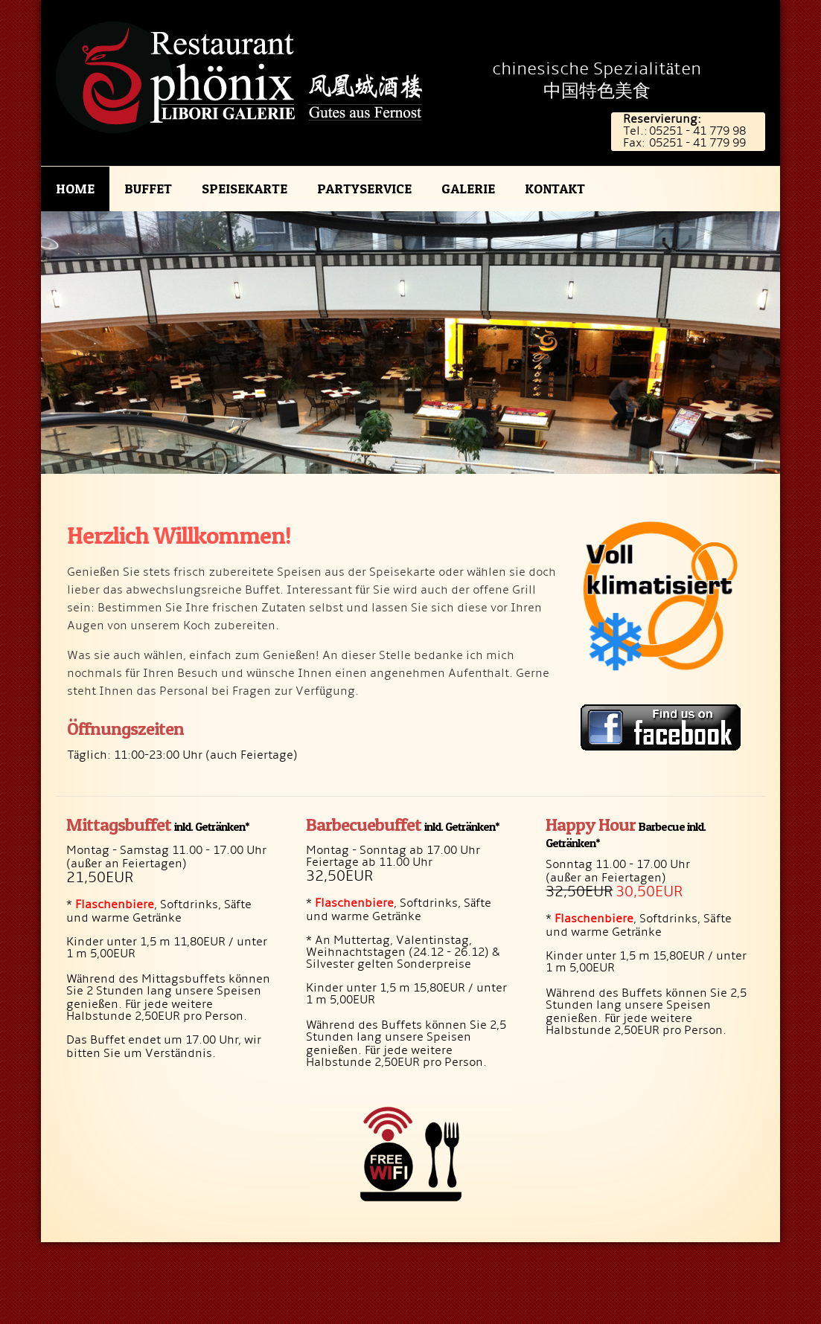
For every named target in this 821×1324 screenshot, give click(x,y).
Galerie (468, 188)
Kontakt (555, 188)
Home (75, 188)
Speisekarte (244, 188)
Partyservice (364, 188)
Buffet (148, 188)
